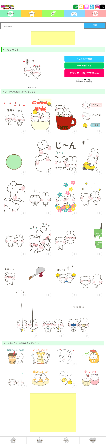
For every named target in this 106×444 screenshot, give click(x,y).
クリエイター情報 (84, 59)
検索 (95, 25)
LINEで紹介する (84, 65)
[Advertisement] (53, 38)
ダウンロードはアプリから (84, 73)
